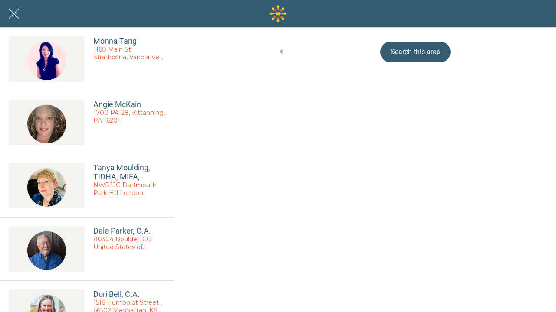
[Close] (14, 14)
